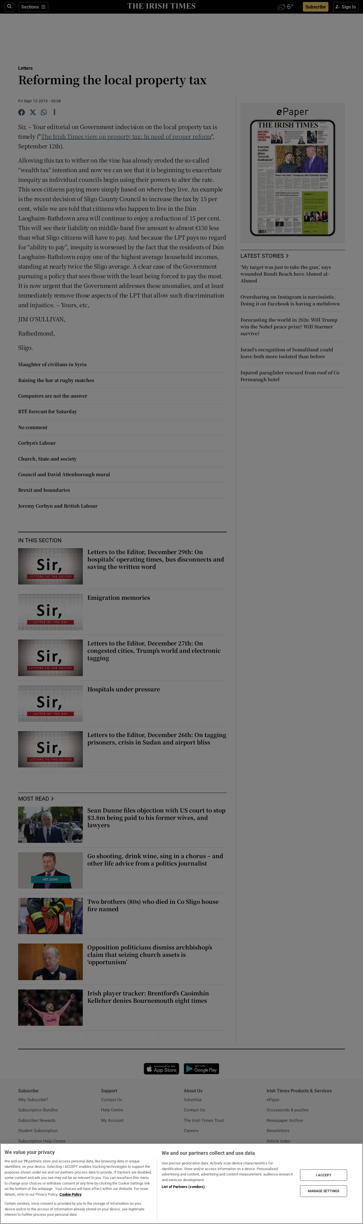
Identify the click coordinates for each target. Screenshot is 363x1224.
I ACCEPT (323, 1175)
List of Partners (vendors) (183, 1187)
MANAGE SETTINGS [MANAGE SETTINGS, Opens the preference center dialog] (323, 1191)
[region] (181, 1183)
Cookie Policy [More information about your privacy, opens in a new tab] (71, 1194)
